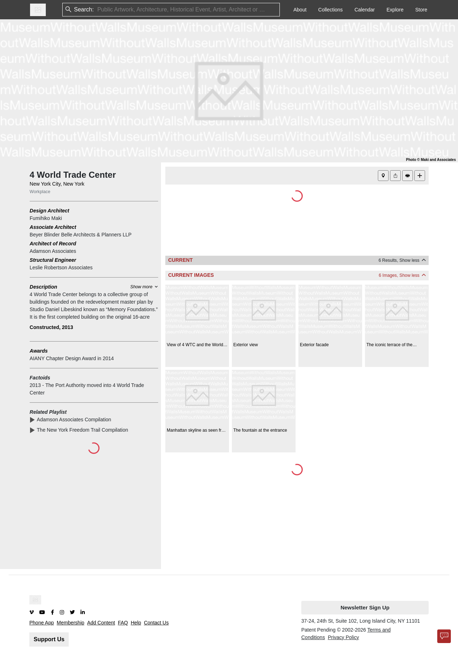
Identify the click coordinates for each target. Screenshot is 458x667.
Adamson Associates (53, 251)
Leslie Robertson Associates (61, 267)
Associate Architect (53, 227)
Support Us (49, 639)
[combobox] (98, 10)
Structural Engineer (53, 260)
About (300, 10)
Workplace (40, 191)
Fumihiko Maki (46, 218)
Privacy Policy (343, 637)
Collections (330, 10)
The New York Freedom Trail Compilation (84, 430)
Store (421, 10)
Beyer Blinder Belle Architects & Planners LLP (81, 234)
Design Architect (49, 211)
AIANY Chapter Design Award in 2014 (72, 358)
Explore (394, 10)
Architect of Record (53, 243)
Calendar (365, 10)
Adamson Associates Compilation (75, 419)
